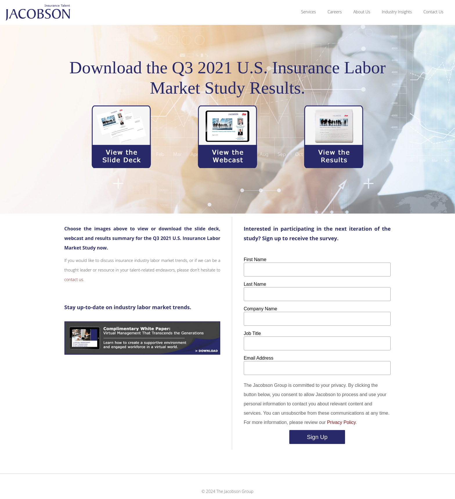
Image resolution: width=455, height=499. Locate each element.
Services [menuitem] (308, 11)
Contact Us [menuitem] (433, 11)
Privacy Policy (341, 422)
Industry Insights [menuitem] (397, 11)
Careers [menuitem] (335, 11)
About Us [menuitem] (361, 11)
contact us (73, 279)
